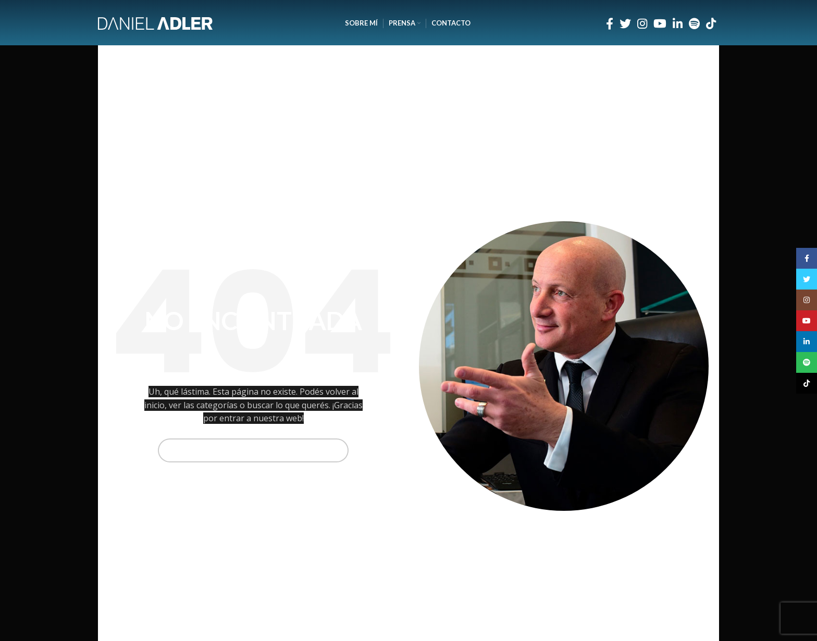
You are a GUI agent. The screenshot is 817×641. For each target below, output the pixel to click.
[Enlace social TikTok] (711, 23)
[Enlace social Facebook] (609, 23)
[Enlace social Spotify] (694, 23)
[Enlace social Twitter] (625, 23)
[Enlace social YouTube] (660, 23)
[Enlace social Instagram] (642, 23)
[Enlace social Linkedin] (678, 23)
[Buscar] (253, 450)
